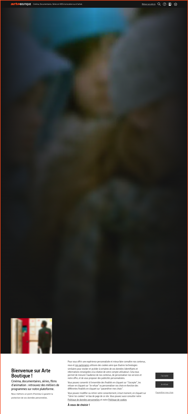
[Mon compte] (170, 4)
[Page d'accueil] (21, 4)
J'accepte (164, 375)
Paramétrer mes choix (164, 392)
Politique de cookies (117, 399)
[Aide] (164, 4)
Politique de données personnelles (84, 399)
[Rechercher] (159, 4)
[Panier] (175, 4)
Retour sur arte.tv (149, 4)
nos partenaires (82, 365)
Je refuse (164, 384)
